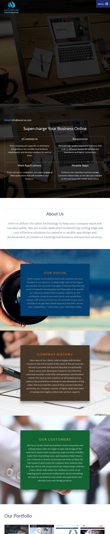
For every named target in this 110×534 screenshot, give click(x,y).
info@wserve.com (21, 120)
